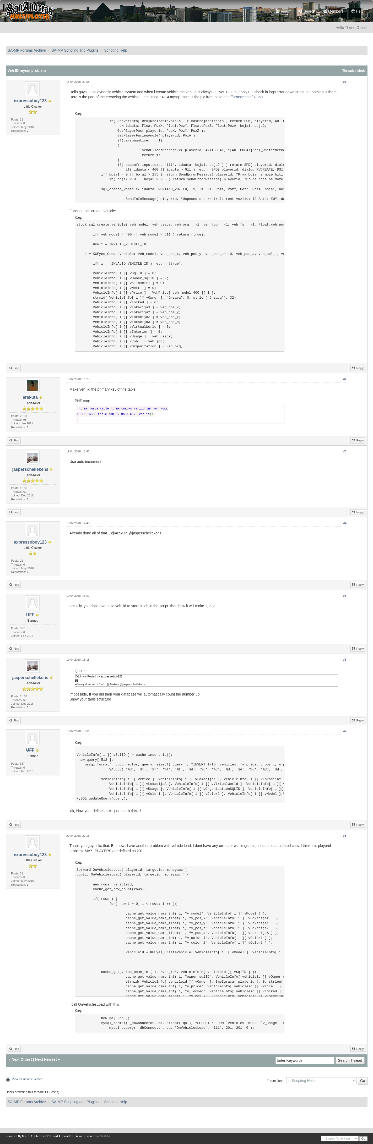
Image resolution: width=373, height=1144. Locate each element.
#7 (344, 731)
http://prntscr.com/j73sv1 (243, 97)
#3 (344, 451)
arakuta (30, 397)
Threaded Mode (354, 71)
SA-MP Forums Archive (27, 50)
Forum (283, 11)
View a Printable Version (27, 1079)
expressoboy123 (30, 100)
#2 (344, 379)
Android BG (66, 1136)
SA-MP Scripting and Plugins (75, 50)
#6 (344, 659)
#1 (344, 81)
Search (307, 11)
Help (357, 11)
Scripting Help (115, 50)
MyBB (25, 1136)
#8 (344, 835)
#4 (344, 523)
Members (333, 11)
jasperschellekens (30, 469)
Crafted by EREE (41, 1136)
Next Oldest (22, 1059)
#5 (344, 595)
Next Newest (46, 1059)
